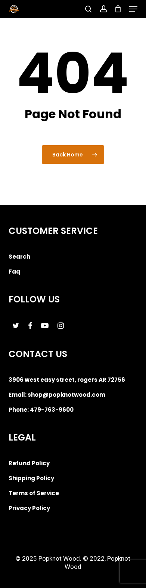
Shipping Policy (31, 478)
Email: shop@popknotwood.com (57, 395)
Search (19, 257)
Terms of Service (34, 493)
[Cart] (118, 8)
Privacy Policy (29, 508)
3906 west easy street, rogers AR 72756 (67, 380)
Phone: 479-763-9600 (41, 410)
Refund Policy (29, 463)
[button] (133, 9)
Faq (14, 271)
